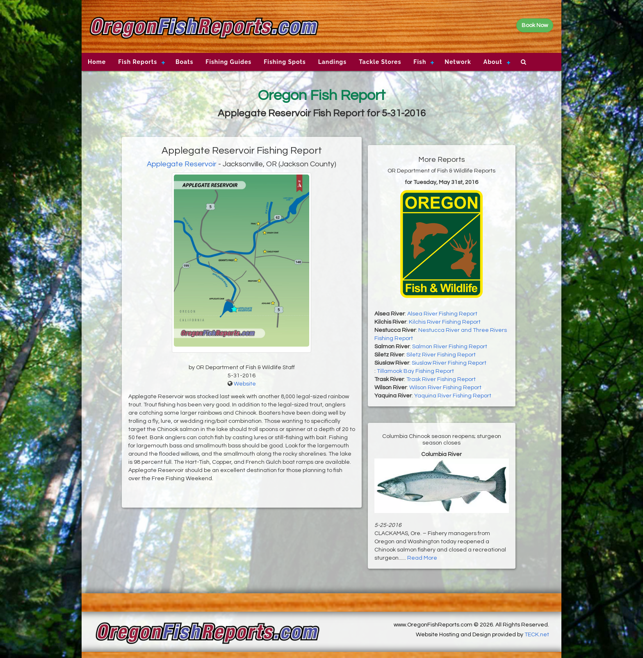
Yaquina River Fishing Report (452, 396)
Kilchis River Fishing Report (445, 322)
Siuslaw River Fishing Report (449, 363)
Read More (422, 558)
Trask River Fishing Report (441, 379)
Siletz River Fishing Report (441, 355)
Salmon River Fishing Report (449, 346)
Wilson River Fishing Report (445, 387)
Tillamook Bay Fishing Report (415, 371)
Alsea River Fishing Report (442, 314)
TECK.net (536, 635)
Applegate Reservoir (182, 164)
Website (245, 384)
